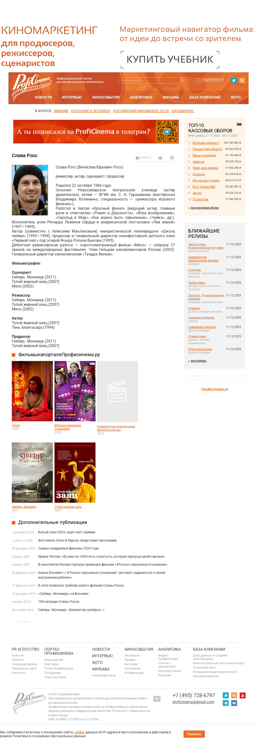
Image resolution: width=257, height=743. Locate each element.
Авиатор (198, 161)
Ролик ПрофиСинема (59, 668)
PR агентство (25, 649)
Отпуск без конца (200, 349)
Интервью (72, 97)
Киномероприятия (206, 676)
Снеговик (194, 270)
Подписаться (213, 79)
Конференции (134, 673)
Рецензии (164, 675)
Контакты (18, 673)
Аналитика (141, 97)
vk (234, 703)
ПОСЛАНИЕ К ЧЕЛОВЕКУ (90, 111)
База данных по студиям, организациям (210, 657)
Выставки (131, 664)
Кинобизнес (183, 111)
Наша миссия (53, 660)
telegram (226, 703)
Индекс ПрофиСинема (168, 657)
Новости (43, 97)
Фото (236, 97)
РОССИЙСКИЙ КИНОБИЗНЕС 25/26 (141, 111)
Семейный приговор (202, 327)
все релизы (198, 360)
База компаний (205, 97)
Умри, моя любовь (205, 168)
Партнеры (51, 664)
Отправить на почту (172, 157)
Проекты (18, 660)
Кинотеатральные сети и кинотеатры (218, 663)
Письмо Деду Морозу (207, 149)
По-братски (200, 199)
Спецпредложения (24, 664)
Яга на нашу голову (206, 180)
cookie (79, 732)
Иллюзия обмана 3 (206, 143)
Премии (130, 660)
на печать (160, 158)
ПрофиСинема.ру (214, 389)
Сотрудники (52, 673)
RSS (242, 80)
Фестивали (132, 655)
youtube (242, 695)
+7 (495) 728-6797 (194, 695)
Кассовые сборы (169, 671)
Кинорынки (132, 668)
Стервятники (197, 336)
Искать (182, 80)
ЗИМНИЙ (61, 111)
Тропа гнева (196, 282)
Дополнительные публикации (52, 522)
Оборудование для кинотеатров (215, 672)
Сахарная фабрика (201, 317)
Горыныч (199, 174)
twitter (233, 80)
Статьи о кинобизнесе (167, 665)
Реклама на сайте (24, 668)
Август (197, 193)
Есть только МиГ (204, 186)
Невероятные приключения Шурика (203, 258)
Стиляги (194, 308)
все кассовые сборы (205, 207)
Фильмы (170, 97)
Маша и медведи (204, 155)
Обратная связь (55, 677)
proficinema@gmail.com (193, 702)
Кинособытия (106, 97)
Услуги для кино (204, 667)
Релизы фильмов (104, 675)
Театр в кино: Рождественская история (205, 246)
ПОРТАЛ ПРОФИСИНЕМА (58, 651)
